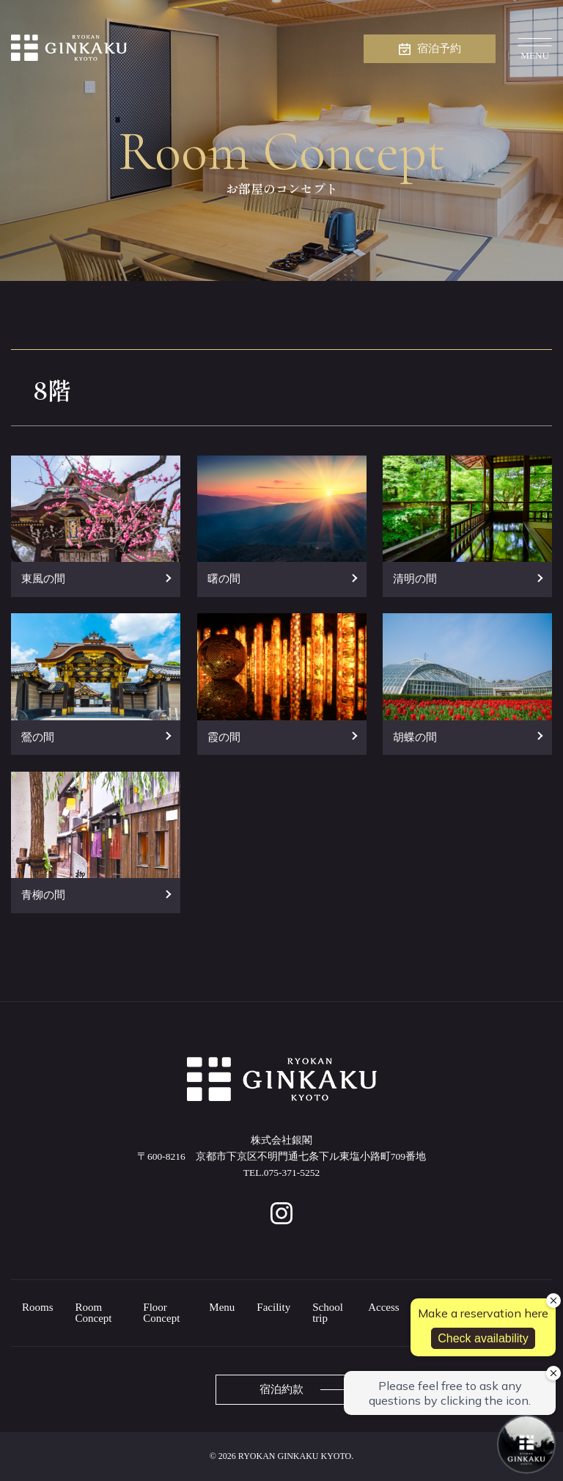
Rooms (38, 1307)
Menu (222, 1307)
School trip (327, 1312)
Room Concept (94, 1312)
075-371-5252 (292, 1172)
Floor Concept (161, 1312)
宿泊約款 (281, 1389)
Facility (273, 1307)
